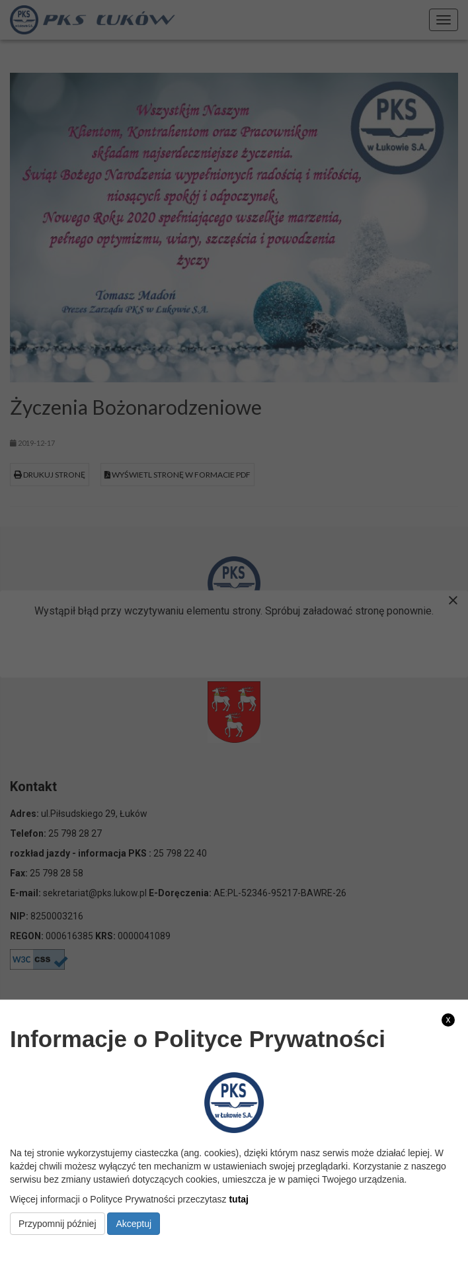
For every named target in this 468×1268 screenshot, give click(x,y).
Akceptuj (133, 1223)
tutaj (239, 1199)
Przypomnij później (58, 1223)
